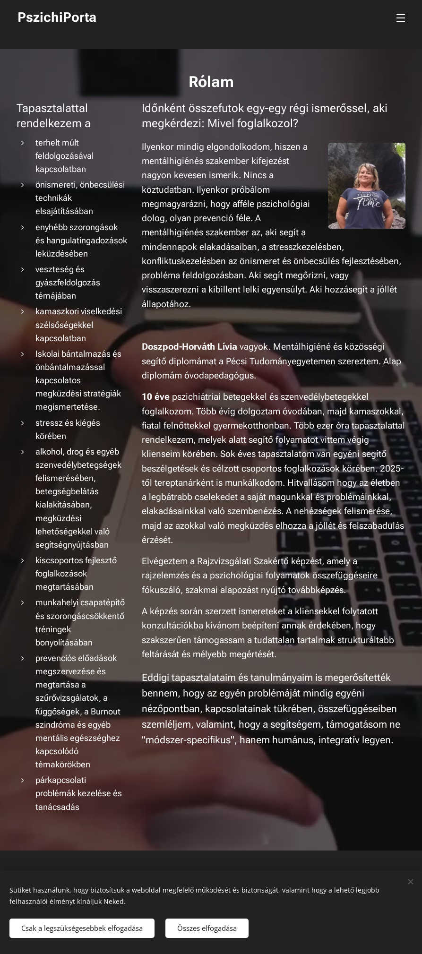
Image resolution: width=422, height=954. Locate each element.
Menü (400, 17)
